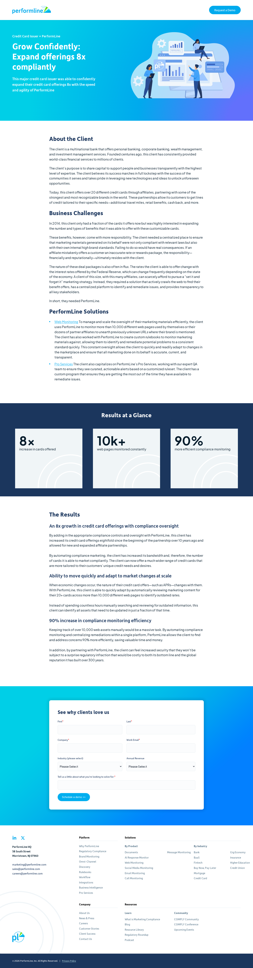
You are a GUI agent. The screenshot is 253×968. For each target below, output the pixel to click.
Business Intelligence (91, 887)
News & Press (86, 918)
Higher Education (240, 862)
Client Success (87, 933)
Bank (197, 852)
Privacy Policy (69, 960)
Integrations (86, 882)
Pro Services (63, 364)
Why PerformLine (89, 846)
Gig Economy (238, 852)
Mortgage (199, 873)
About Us (84, 913)
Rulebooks (85, 872)
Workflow (84, 877)
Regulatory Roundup (136, 934)
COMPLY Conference (186, 924)
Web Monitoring (66, 322)
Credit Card (200, 878)
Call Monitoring (134, 878)
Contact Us (85, 939)
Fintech (198, 862)
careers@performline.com (27, 873)
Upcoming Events (184, 929)
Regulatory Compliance (92, 851)
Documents (131, 852)
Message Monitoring (179, 852)
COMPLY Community (186, 919)
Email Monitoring (135, 873)
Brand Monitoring (89, 856)
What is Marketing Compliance (142, 919)
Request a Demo (224, 10)
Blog (127, 924)
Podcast (129, 940)
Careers (83, 923)
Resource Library (134, 929)
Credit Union (237, 868)
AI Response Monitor (137, 857)
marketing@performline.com (29, 864)
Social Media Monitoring (139, 868)
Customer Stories (89, 928)
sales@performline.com (26, 869)
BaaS (197, 857)
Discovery (84, 867)
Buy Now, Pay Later (205, 868)
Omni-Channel (87, 861)
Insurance (235, 857)
